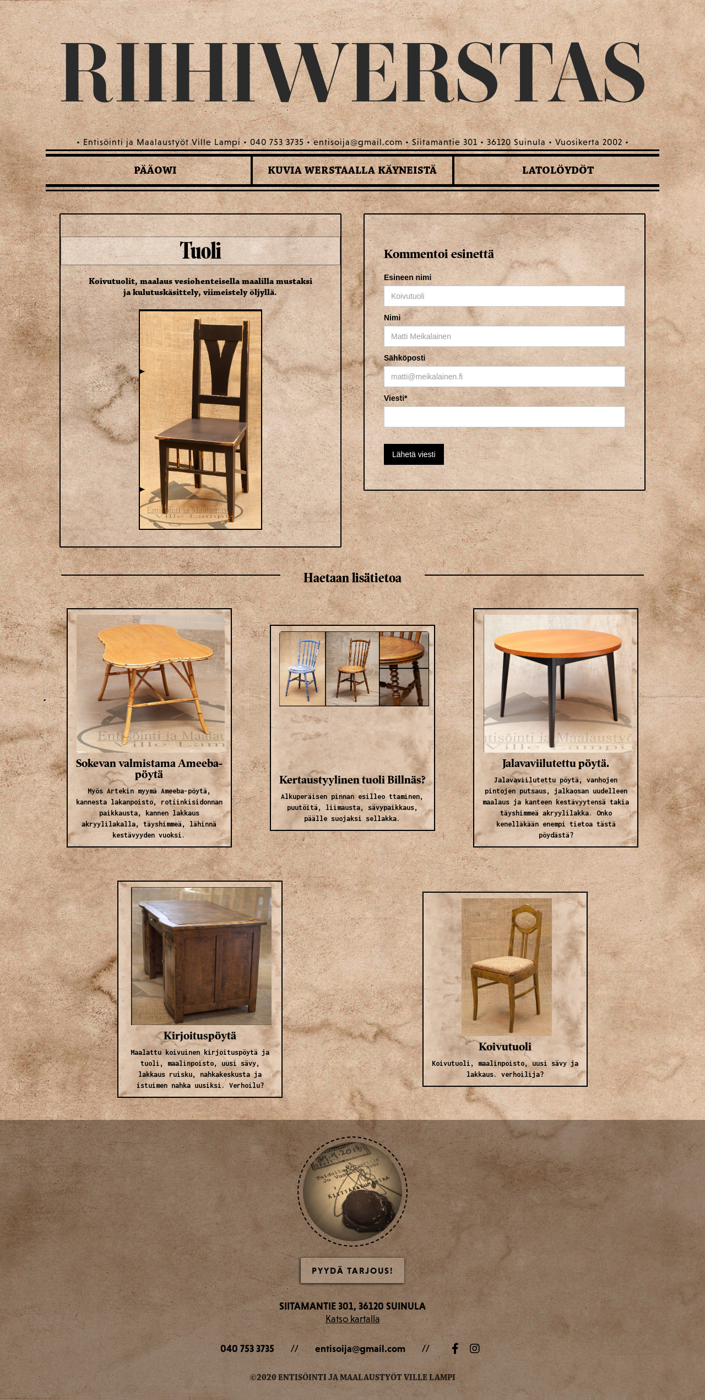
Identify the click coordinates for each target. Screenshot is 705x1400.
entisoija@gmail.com (360, 1348)
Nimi (392, 317)
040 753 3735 (247, 1348)
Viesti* (396, 398)
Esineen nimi (407, 277)
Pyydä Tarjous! (352, 1270)
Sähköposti (404, 357)
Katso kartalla (353, 1318)
